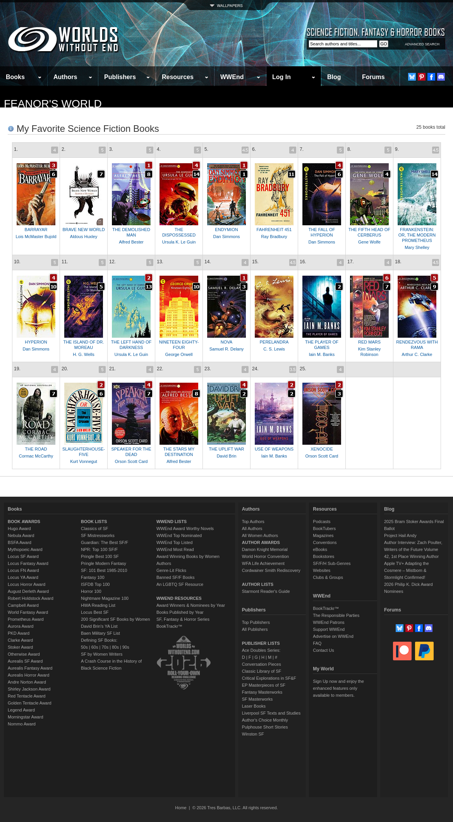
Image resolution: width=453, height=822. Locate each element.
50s (84, 647)
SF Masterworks (257, 699)
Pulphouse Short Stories (265, 727)
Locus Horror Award (26, 584)
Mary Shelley (417, 247)
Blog (334, 77)
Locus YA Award (23, 577)
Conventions (324, 542)
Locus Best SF (95, 612)
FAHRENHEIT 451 (274, 229)
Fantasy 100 (93, 577)
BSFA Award (19, 542)
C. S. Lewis (274, 349)
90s (125, 647)
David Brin (227, 456)
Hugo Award (19, 528)
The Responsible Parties (336, 615)
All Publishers (255, 629)
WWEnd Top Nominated (179, 535)
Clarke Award (20, 640)
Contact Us (323, 650)
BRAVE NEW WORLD (83, 229)
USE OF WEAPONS (274, 449)
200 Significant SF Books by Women (115, 619)
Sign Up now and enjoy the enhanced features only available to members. (338, 688)
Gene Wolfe (369, 242)
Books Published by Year (180, 612)
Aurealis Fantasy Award (30, 668)
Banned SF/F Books (175, 577)
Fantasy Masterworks (262, 692)
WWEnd (232, 77)
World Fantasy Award (28, 612)
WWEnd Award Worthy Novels (185, 528)
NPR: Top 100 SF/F (99, 549)
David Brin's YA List (99, 626)
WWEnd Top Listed (174, 542)
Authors (65, 77)
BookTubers (324, 528)
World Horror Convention (265, 556)
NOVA (226, 342)
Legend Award (21, 710)
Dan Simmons (226, 236)
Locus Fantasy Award (28, 563)
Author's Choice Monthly (265, 720)
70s (104, 647)
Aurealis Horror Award (28, 675)
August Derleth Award (28, 591)
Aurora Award (20, 626)
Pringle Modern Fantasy (103, 563)
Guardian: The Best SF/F (104, 542)
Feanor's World (53, 104)
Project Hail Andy (400, 535)
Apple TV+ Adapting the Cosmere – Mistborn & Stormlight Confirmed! (406, 570)
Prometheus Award (26, 619)
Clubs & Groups (328, 577)
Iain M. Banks (322, 354)
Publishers (120, 77)
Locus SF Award (23, 556)
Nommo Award (22, 724)
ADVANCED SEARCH (422, 44)
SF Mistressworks (98, 535)
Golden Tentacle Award (29, 703)
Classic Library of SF (261, 671)
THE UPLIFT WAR (226, 449)
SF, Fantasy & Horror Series (182, 619)
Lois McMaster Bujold (35, 236)
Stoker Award (20, 647)
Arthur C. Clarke (417, 354)
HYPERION (36, 342)
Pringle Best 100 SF (100, 556)
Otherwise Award (24, 654)
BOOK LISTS (94, 521)
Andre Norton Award (27, 682)
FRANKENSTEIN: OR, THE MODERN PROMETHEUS (417, 235)
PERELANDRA (274, 342)
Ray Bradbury (274, 236)
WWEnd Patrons (328, 622)
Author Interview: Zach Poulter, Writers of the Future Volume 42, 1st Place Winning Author (413, 549)
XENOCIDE (322, 449)
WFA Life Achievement (263, 563)
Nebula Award (21, 535)
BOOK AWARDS (24, 521)
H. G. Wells (83, 354)
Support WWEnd (329, 629)
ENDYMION (226, 229)
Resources (178, 77)
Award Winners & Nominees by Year (190, 605)
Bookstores (323, 556)
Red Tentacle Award (26, 696)
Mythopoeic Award (25, 549)
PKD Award (18, 633)
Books (15, 77)
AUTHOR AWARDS (261, 542)
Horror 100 (91, 591)
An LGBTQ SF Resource (179, 584)
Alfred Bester (131, 242)
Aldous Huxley (83, 236)
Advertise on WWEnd (333, 636)
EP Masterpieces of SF (263, 685)
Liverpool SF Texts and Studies (271, 713)
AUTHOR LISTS (257, 584)
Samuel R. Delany (226, 349)
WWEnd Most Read (175, 549)
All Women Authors (260, 535)
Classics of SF (94, 528)
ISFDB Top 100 (95, 584)
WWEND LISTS (171, 521)
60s (94, 647)
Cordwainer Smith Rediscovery (271, 570)
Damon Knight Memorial (265, 549)
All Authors (252, 528)
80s (115, 647)
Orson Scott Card (131, 461)
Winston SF (253, 734)
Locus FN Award (23, 570)
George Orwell (179, 354)
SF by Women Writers (101, 654)
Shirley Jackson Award (29, 689)
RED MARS (369, 342)
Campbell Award (23, 605)
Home (180, 807)
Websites (321, 570)
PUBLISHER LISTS (261, 643)
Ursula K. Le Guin (179, 242)
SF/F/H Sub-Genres (331, 563)
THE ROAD (36, 449)
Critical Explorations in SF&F (269, 678)
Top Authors (253, 521)
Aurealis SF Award (25, 661)
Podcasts (321, 521)
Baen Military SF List (100, 633)
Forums (373, 77)
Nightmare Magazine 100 (105, 598)
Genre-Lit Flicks (171, 570)
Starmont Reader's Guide (266, 591)
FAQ (317, 643)
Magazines (323, 535)
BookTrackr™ (169, 626)
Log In (281, 77)
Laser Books (254, 706)
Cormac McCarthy (36, 456)
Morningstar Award (25, 717)
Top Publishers (256, 622)
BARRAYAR (36, 229)
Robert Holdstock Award (30, 598)
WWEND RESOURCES (179, 598)
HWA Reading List (98, 605)
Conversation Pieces (261, 664)
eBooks (320, 549)
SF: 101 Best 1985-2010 (104, 570)
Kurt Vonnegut (83, 461)
